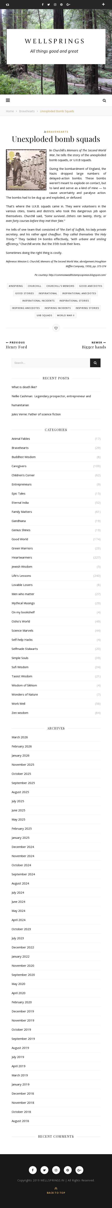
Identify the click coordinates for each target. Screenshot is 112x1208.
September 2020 (23, 975)
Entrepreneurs (22, 484)
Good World (20, 539)
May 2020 (18, 984)
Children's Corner (23, 475)
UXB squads (44, 315)
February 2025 (22, 828)
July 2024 (18, 892)
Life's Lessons (21, 576)
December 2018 (23, 1093)
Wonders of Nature (25, 694)
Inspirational (48, 293)
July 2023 (18, 938)
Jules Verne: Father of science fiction (36, 414)
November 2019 (23, 1020)
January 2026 (20, 755)
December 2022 (23, 947)
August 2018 (20, 1121)
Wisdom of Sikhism (24, 685)
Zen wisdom (20, 713)
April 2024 (18, 920)
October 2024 (21, 865)
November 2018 (23, 1103)
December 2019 (23, 1011)
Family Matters (22, 512)
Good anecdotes (90, 285)
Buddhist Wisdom (24, 457)
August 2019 (20, 1048)
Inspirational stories (74, 300)
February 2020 (22, 1002)
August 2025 (20, 792)
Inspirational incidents (38, 300)
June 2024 (18, 902)
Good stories (24, 293)
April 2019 (18, 1066)
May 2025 (18, 819)
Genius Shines (21, 530)
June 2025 (18, 810)
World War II (65, 315)
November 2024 (23, 856)
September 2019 (23, 1039)
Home (10, 111)
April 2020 (18, 993)
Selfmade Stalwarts (25, 649)
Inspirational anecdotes (79, 293)
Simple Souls (20, 658)
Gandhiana (19, 521)
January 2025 (20, 838)
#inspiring (16, 285)
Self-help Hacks (22, 640)
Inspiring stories (87, 307)
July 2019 (18, 1057)
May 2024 (18, 911)
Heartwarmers (22, 557)
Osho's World (21, 621)
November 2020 (23, 965)
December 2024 (23, 847)
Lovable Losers (22, 585)
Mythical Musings (23, 603)
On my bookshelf (23, 612)
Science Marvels (22, 630)
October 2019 (21, 1029)
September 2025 (23, 783)
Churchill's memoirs (60, 285)
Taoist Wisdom (22, 676)
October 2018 (21, 1112)
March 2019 (20, 1075)
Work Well (18, 703)
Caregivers (19, 466)
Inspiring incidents (58, 307)
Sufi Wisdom (20, 667)
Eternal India (20, 502)
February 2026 (22, 746)
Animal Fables (21, 439)
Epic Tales (18, 493)
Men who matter (23, 594)
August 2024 (20, 883)
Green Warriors (22, 548)
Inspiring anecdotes (26, 307)
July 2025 (18, 801)
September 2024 (23, 874)
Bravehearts (27, 111)
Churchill (34, 285)
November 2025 (23, 764)
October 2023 (21, 929)
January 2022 (20, 956)
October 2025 (21, 774)
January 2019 (20, 1084)
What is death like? (24, 387)
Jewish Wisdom (22, 566)
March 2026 (20, 737)
